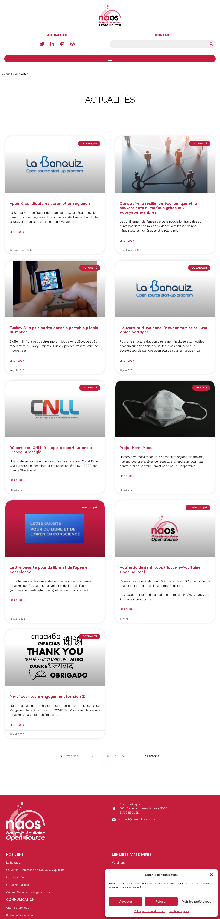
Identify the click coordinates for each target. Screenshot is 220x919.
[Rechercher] (211, 44)
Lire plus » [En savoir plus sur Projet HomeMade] (127, 476)
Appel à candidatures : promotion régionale (50, 203)
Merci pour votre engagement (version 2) (47, 696)
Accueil (7, 74)
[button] (211, 875)
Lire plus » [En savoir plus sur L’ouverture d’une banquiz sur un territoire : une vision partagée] (127, 360)
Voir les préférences (196, 902)
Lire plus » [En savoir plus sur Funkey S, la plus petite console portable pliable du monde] (17, 360)
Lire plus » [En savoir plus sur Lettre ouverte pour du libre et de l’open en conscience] (17, 600)
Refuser (161, 902)
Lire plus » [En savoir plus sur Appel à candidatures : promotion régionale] (17, 232)
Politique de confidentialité (149, 911)
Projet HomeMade (136, 448)
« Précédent (70, 756)
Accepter (125, 902)
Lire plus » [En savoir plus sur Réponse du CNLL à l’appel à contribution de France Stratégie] (17, 480)
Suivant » (152, 756)
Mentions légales (179, 911)
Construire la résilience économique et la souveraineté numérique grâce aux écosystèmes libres (158, 208)
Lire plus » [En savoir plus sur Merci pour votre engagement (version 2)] (17, 724)
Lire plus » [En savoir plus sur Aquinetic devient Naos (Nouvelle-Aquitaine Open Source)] (127, 609)
